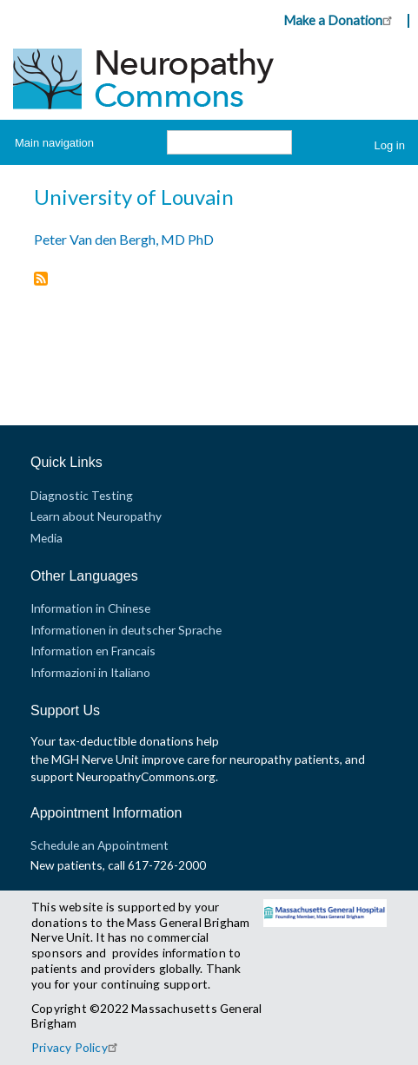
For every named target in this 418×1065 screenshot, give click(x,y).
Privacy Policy (77, 1047)
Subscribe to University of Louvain (41, 280)
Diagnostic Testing (81, 495)
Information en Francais (93, 650)
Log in (390, 145)
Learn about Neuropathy (96, 516)
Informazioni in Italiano (90, 672)
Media (46, 537)
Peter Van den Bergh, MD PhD (124, 239)
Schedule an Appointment (99, 845)
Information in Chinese (90, 608)
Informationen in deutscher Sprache (126, 629)
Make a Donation (340, 20)
